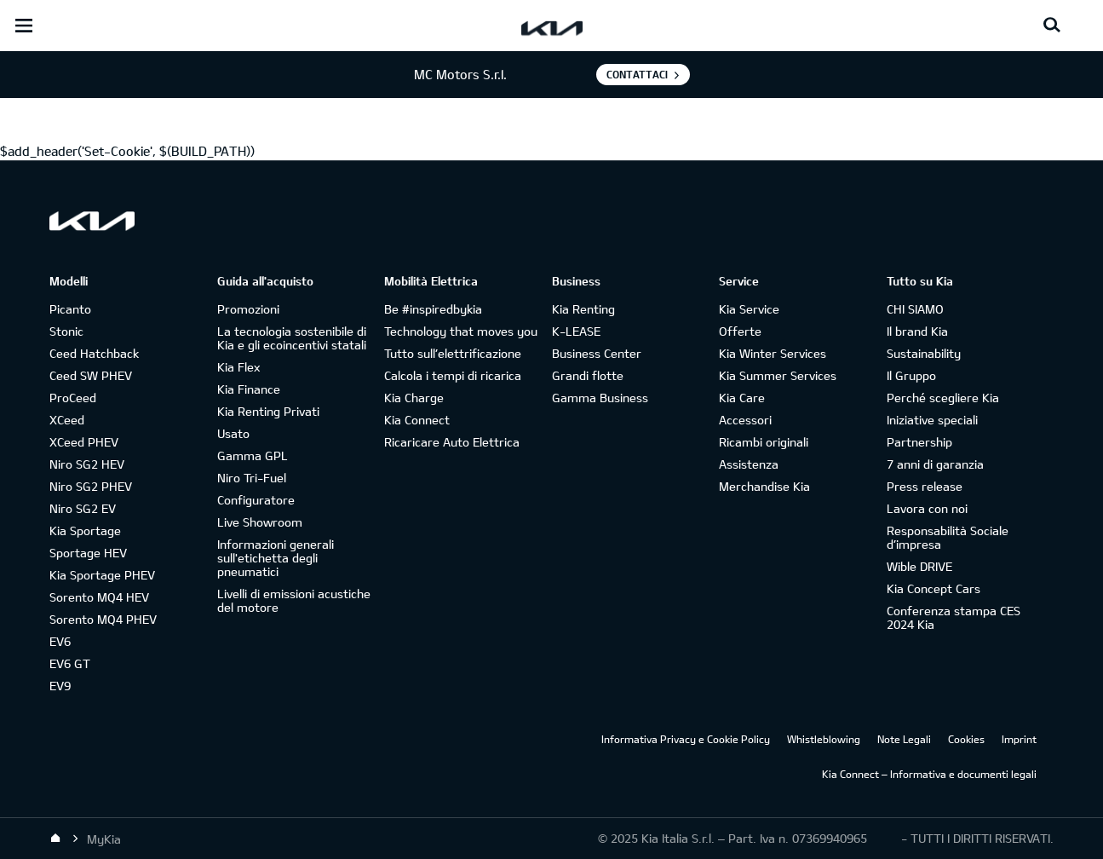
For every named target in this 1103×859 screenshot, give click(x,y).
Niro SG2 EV (82, 508)
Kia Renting (583, 309)
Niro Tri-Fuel (251, 477)
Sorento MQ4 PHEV (103, 619)
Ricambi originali (763, 442)
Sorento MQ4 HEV (99, 597)
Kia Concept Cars (933, 588)
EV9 (60, 685)
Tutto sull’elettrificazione (452, 353)
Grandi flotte (587, 375)
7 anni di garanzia (935, 464)
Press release (924, 486)
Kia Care (742, 397)
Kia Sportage (85, 530)
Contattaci (637, 74)
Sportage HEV (88, 552)
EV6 (60, 641)
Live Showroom (259, 522)
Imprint (1019, 739)
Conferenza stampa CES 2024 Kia (953, 617)
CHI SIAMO (915, 309)
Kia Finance (248, 389)
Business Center (596, 353)
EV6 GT (69, 663)
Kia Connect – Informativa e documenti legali (929, 774)
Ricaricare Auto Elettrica (452, 442)
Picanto (70, 309)
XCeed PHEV (83, 442)
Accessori (745, 419)
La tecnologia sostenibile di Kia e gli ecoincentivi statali (291, 338)
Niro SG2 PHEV (90, 486)
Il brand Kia (917, 331)
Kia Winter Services (772, 353)
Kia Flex (238, 367)
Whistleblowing (823, 739)
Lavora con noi (927, 508)
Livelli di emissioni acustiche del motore (294, 600)
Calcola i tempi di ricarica (452, 375)
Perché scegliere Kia (943, 397)
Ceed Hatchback (94, 353)
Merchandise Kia (764, 486)
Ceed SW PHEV (90, 375)
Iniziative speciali (932, 419)
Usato (233, 433)
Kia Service (749, 309)
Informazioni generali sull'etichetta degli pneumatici (275, 558)
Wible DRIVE (919, 566)
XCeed (66, 419)
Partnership (919, 442)
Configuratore (256, 500)
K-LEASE (576, 331)
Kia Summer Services (777, 375)
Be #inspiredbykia (433, 309)
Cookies (966, 739)
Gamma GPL (252, 455)
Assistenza (748, 464)
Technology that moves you (460, 331)
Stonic (66, 331)
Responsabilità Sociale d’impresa (947, 537)
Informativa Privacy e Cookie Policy (685, 739)
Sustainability (924, 353)
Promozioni (248, 309)
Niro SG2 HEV (86, 464)
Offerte (740, 331)
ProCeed (72, 397)
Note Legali (904, 739)
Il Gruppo (911, 375)
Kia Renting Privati (268, 411)
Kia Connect (417, 419)
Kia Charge (414, 397)
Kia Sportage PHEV (102, 575)
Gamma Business (600, 397)
